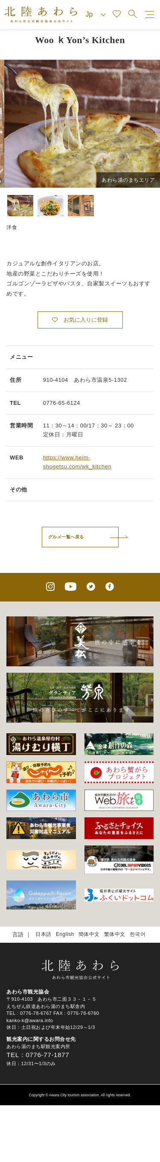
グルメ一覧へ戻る (66, 537)
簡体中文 (89, 934)
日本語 (43, 934)
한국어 (138, 934)
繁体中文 (114, 934)
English (65, 934)
